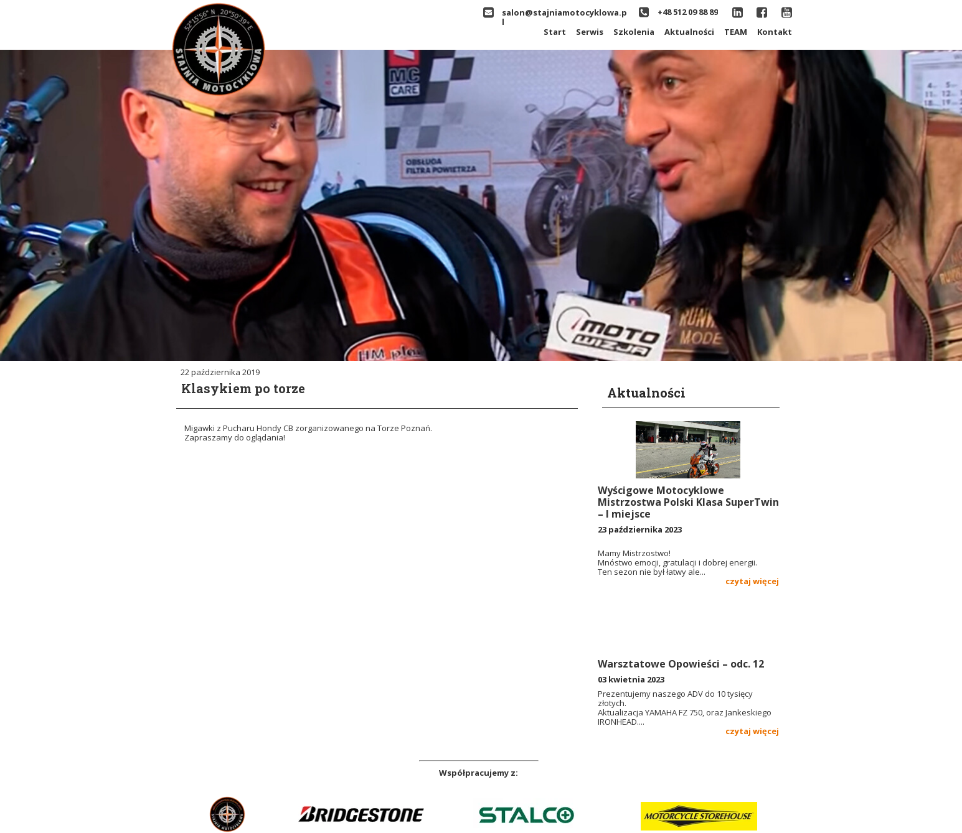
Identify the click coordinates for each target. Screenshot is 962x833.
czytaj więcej (752, 581)
